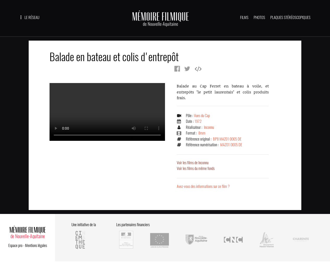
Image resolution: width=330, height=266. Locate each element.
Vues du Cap (202, 115)
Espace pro (15, 245)
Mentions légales (36, 245)
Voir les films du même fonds (196, 168)
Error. (107, 112)
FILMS (244, 17)
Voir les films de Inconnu (193, 162)
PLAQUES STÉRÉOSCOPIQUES (290, 17)
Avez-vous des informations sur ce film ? (203, 186)
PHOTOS (259, 17)
